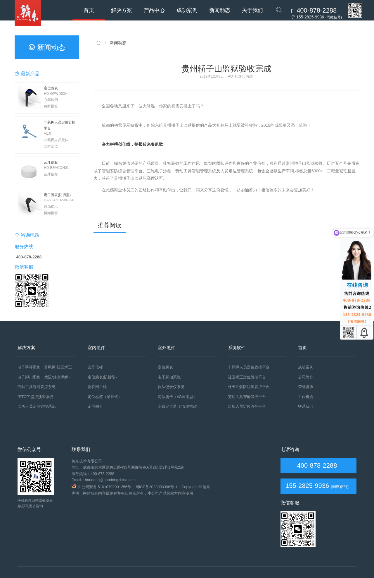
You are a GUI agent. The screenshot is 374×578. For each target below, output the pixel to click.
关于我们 (252, 10)
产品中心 (154, 10)
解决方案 (121, 10)
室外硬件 (166, 347)
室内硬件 (96, 347)
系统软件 (236, 347)
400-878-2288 (316, 465)
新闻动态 (219, 10)
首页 (89, 10)
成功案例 (187, 10)
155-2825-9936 (307, 485)
